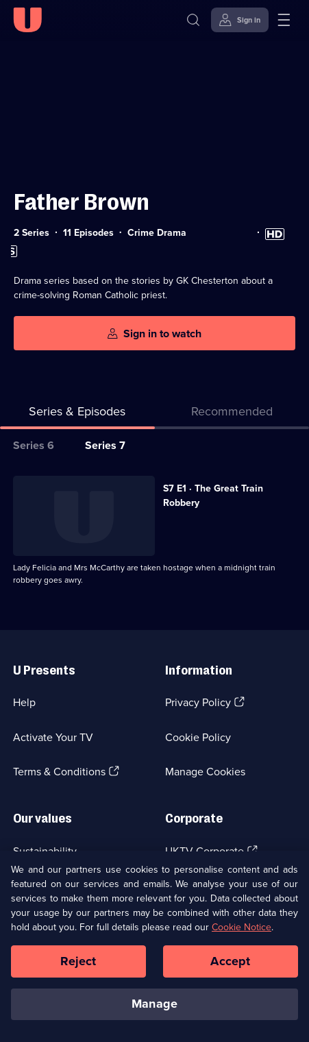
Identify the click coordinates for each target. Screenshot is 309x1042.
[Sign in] (240, 20)
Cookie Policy (198, 737)
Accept (230, 969)
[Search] (193, 20)
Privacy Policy (198, 702)
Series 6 (33, 445)
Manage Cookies (205, 771)
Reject (78, 969)
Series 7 (105, 445)
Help (24, 702)
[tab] (232, 414)
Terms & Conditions (59, 771)
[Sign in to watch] (154, 333)
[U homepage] (27, 19)
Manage (154, 1012)
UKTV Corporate (204, 851)
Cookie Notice (241, 935)
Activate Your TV (53, 737)
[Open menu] (283, 20)
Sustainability (45, 851)
